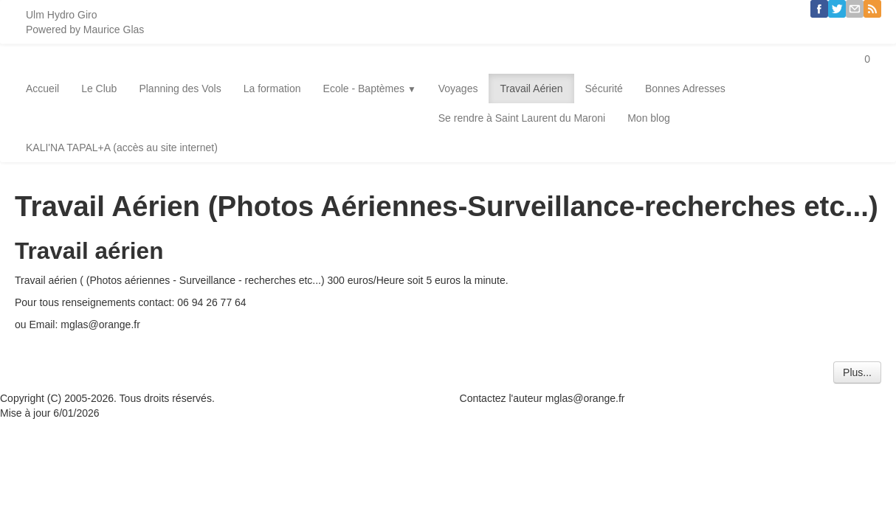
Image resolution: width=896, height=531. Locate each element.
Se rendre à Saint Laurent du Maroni (521, 118)
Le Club (99, 88)
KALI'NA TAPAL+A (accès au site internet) (122, 147)
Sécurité (604, 88)
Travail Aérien (531, 88)
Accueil (42, 88)
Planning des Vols (180, 88)
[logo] (85, 22)
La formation (272, 88)
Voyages (458, 88)
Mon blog (648, 118)
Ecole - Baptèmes (369, 88)
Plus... (857, 372)
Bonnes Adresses (685, 88)
